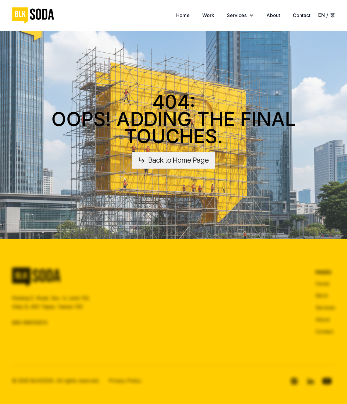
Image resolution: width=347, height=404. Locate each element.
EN (321, 15)
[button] (240, 15)
